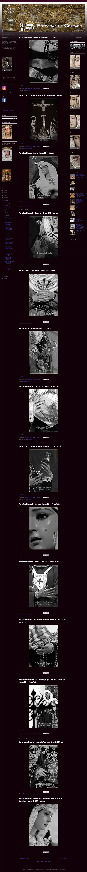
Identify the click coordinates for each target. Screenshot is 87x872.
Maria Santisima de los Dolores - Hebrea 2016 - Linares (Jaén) (39, 386)
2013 (5, 278)
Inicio (45, 858)
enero (6, 272)
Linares (30, 439)
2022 (5, 190)
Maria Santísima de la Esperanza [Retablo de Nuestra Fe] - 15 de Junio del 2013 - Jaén (80, 176)
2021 (5, 192)
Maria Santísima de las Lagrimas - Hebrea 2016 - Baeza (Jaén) (39, 504)
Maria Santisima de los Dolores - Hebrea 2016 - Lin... (8, 243)
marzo (6, 215)
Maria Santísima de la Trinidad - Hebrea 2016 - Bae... (8, 254)
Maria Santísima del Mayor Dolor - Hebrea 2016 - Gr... (8, 219)
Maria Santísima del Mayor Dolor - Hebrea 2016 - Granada (38, 37)
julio (6, 210)
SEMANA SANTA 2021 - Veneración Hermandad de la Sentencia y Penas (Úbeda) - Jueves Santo (80, 233)
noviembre (7, 203)
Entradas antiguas (63, 858)
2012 (5, 280)
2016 (5, 200)
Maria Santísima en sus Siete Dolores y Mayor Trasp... (9, 262)
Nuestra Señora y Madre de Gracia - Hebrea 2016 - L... (8, 247)
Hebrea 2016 (29, 148)
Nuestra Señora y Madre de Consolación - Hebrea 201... (7, 224)
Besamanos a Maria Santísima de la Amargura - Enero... (8, 266)
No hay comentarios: (37, 88)
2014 (5, 276)
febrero (6, 217)
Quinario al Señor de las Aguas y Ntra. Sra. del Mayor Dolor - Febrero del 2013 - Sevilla (80, 201)
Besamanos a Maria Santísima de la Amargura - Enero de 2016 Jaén (41, 742)
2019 (5, 195)
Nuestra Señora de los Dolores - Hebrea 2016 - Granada (37, 270)
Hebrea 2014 (29, 90)
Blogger (63, 869)
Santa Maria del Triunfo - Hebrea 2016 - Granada (35, 328)
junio (6, 212)
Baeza (24, 556)
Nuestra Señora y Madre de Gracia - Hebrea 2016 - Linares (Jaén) (40, 446)
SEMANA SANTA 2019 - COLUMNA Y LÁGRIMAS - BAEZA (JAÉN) (80, 220)
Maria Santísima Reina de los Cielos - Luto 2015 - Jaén (80, 213)
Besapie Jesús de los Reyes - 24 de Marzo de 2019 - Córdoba (80, 188)
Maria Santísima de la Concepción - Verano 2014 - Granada (80, 206)
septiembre (7, 207)
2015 (5, 275)
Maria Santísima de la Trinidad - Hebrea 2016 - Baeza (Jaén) (39, 561)
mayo (6, 213)
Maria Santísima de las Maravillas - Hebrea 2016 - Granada (38, 213)
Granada (25, 90)
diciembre (7, 202)
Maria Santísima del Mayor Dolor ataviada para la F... (8, 269)
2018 (5, 197)
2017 (5, 198)
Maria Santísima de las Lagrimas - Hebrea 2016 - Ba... (8, 250)
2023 (5, 188)
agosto (6, 208)
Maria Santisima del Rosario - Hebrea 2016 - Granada (36, 153)
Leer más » (21, 85)
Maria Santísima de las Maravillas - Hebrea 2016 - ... (8, 232)
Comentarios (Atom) (46, 861)
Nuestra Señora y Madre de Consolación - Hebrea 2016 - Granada (40, 95)
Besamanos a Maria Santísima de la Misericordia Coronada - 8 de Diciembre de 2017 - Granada (80, 226)
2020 (5, 193)
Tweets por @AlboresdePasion (8, 110)
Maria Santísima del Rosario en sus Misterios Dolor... (8, 258)
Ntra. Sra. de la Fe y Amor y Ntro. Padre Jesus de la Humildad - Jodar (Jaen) (80, 195)
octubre (6, 205)
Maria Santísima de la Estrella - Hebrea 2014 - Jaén (80, 181)
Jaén (24, 793)
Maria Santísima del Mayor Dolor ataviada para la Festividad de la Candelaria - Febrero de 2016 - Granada (41, 799)
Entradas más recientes (24, 858)
